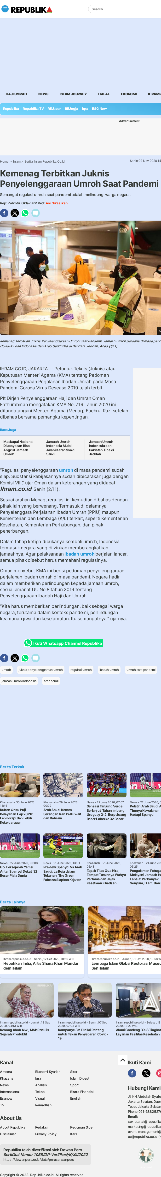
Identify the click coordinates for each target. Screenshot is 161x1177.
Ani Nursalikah (57, 203)
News (43, 94)
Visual (40, 1098)
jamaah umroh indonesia (19, 681)
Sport (74, 1085)
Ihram (17, 161)
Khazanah (7, 1078)
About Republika (12, 1127)
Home (4, 161)
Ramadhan (43, 1105)
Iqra (38, 1078)
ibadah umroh (79, 554)
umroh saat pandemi (140, 670)
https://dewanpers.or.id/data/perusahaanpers (38, 1159)
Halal (104, 94)
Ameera (6, 1072)
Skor (73, 1072)
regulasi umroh (81, 670)
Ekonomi (129, 94)
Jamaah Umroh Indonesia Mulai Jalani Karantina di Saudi (60, 448)
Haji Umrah (16, 94)
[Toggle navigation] (5, 9)
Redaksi (41, 1127)
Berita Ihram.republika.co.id (44, 161)
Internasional (9, 1092)
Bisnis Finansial (81, 1092)
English (75, 1098)
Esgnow (6, 1098)
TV (2, 1105)
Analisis (41, 1085)
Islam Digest (79, 1078)
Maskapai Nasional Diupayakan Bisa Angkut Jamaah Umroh (18, 448)
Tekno (40, 1092)
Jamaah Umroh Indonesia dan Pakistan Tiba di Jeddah (101, 448)
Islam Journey (73, 94)
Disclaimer (8, 1134)
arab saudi (51, 681)
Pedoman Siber (81, 1127)
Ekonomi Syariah (47, 1072)
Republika (11, 108)
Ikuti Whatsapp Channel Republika (64, 643)
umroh (66, 470)
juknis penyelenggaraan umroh (41, 670)
